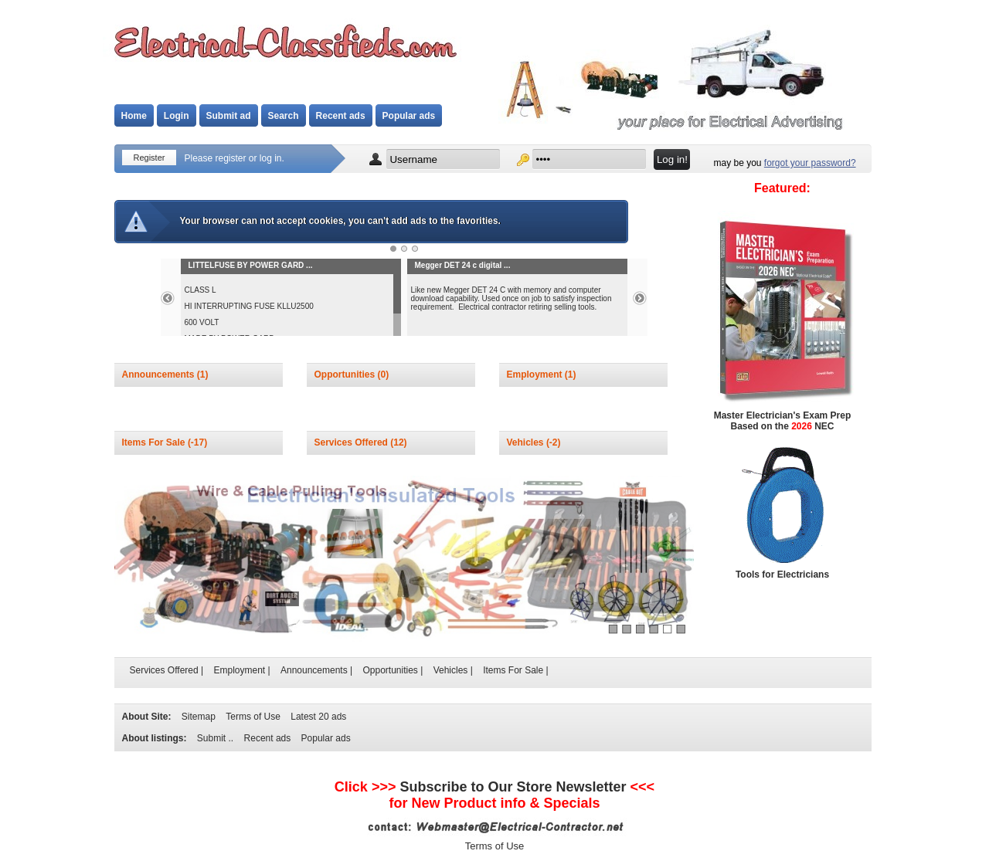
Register (149, 157)
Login (176, 115)
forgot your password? (810, 163)
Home (134, 115)
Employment (536, 374)
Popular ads (409, 115)
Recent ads (340, 115)
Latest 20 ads (318, 716)
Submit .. (215, 738)
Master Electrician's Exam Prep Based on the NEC (782, 421)
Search (283, 115)
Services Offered (352, 442)
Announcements (159, 374)
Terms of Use (253, 716)
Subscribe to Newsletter (512, 787)
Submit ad (228, 115)
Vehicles (526, 442)
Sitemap (199, 716)
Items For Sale (155, 442)
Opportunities (346, 374)
